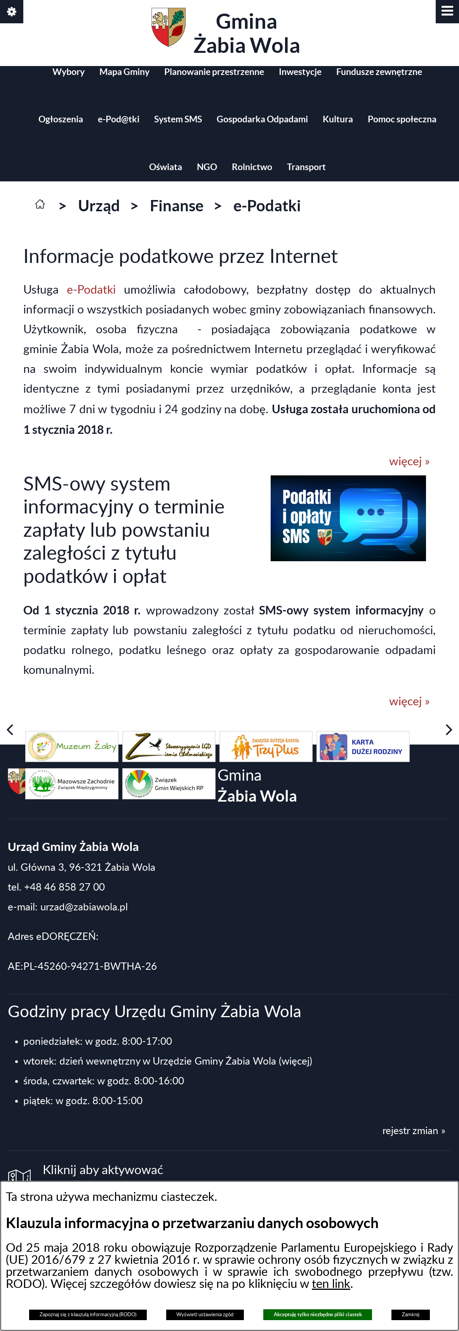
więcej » (409, 462)
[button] (447, 11)
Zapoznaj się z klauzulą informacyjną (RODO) (88, 1314)
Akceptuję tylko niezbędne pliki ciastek (318, 1314)
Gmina (225, 32)
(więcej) (295, 1061)
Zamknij (410, 1314)
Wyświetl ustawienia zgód (204, 1314)
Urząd (99, 205)
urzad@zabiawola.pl (84, 907)
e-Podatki (95, 290)
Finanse (176, 205)
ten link (331, 1284)
